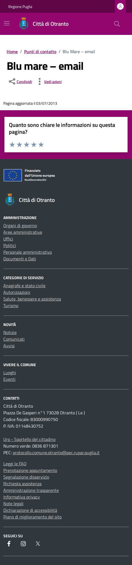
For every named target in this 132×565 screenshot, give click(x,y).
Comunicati (14, 339)
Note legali (13, 503)
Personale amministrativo (27, 252)
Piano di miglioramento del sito (32, 516)
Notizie (10, 332)
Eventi (9, 379)
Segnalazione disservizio (26, 477)
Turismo (10, 305)
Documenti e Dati (19, 258)
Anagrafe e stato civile (24, 285)
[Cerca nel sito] (117, 23)
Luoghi (9, 372)
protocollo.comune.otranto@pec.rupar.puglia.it (56, 452)
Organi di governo (20, 225)
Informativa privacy (21, 497)
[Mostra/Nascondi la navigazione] (6, 23)
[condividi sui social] (20, 81)
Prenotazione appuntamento (30, 470)
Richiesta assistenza (22, 483)
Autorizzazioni (16, 292)
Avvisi (9, 345)
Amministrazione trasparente (31, 490)
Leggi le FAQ (15, 463)
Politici (9, 245)
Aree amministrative (22, 232)
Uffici (8, 238)
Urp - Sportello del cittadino (29, 439)
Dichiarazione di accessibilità (30, 510)
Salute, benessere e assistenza (32, 299)
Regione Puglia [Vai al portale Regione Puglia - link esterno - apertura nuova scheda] (20, 6)
